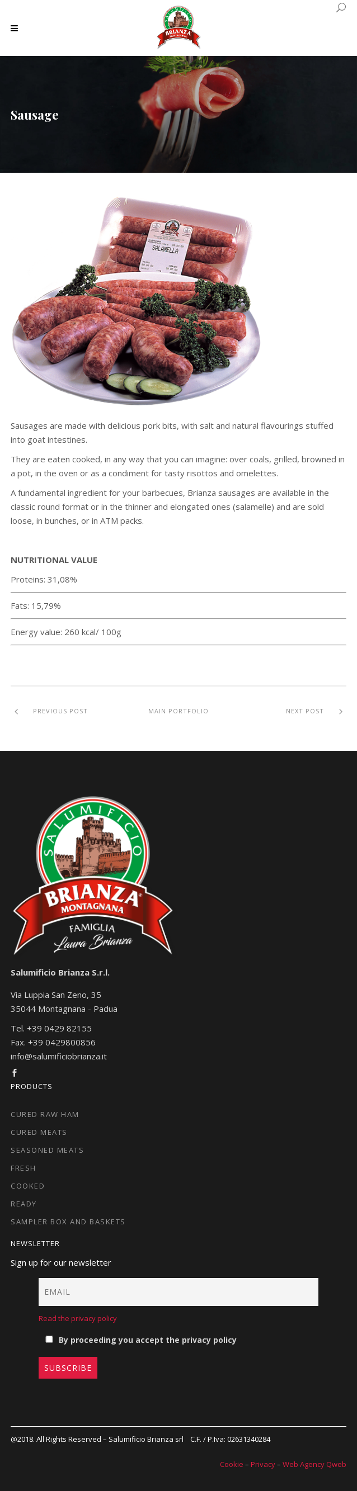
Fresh (23, 1168)
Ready (24, 1204)
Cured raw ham (45, 1114)
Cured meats (39, 1132)
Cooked (28, 1186)
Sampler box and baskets (68, 1222)
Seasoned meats (47, 1150)
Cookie (231, 1464)
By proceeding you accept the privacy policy (140, 1339)
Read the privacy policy (78, 1318)
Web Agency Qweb (314, 1464)
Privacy (263, 1464)
